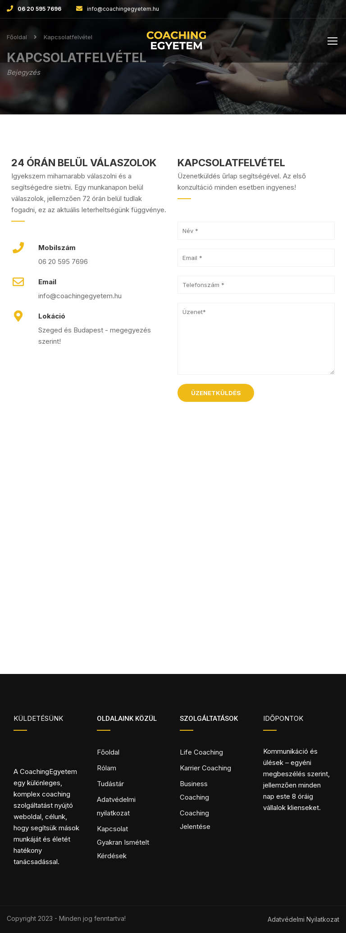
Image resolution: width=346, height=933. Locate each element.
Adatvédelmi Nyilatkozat (303, 919)
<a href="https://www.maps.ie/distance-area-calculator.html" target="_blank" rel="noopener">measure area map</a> (173, 575)
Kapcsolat (112, 828)
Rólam (106, 768)
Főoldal (108, 752)
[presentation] (246, 428)
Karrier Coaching (205, 768)
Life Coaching (201, 752)
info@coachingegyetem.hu (123, 8)
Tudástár (110, 783)
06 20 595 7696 (39, 8)
